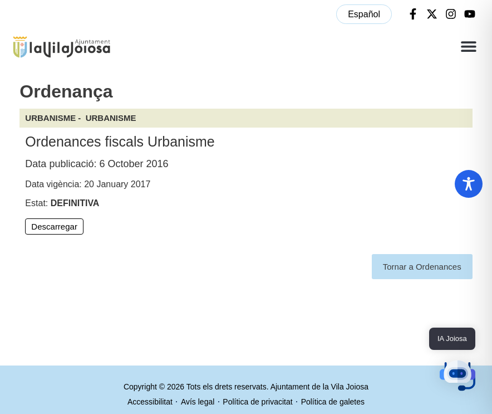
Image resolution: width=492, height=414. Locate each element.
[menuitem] (364, 14)
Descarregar (54, 226)
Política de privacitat (257, 401)
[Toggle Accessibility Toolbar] (469, 184)
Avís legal (197, 401)
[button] (468, 46)
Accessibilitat (150, 401)
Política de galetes (333, 401)
